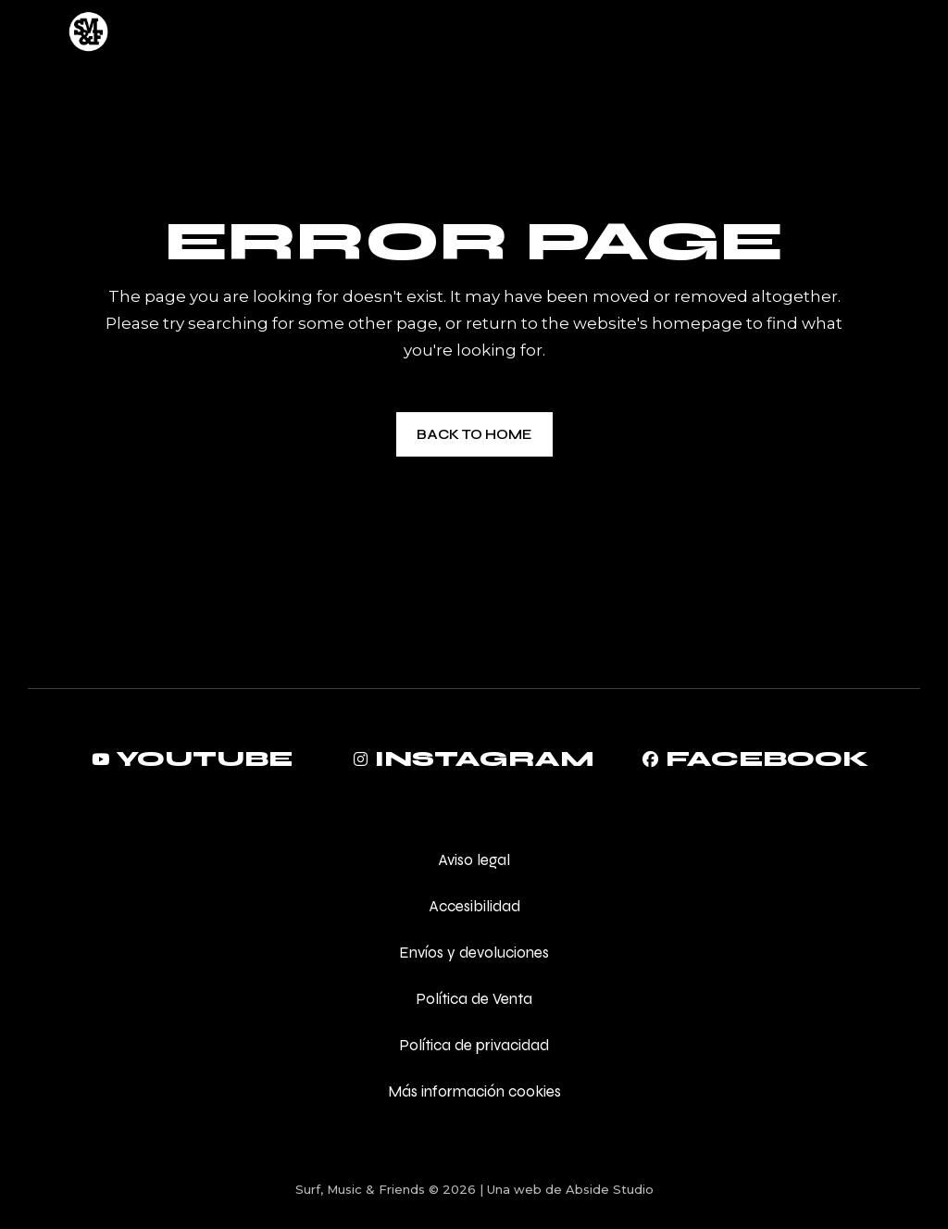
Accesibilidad (474, 906)
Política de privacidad (474, 1045)
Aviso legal (474, 860)
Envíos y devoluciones (474, 952)
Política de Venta (474, 999)
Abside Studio (610, 1189)
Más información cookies (474, 1091)
